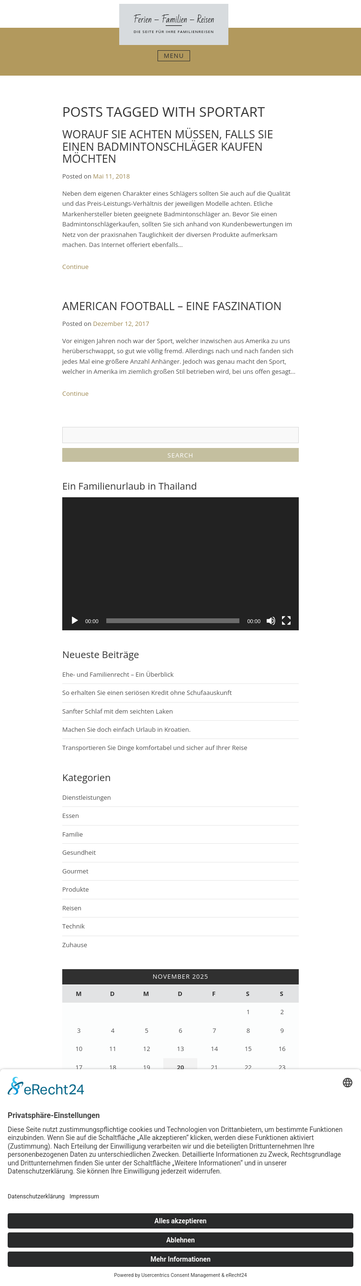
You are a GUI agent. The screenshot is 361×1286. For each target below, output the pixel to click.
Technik (73, 926)
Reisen (71, 908)
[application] (180, 563)
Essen (70, 815)
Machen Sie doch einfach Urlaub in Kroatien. (126, 729)
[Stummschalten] (271, 621)
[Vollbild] (286, 621)
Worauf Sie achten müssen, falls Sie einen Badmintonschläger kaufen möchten (167, 146)
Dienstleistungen (86, 797)
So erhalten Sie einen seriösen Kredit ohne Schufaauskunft (147, 692)
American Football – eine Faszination (172, 305)
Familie (72, 834)
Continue (75, 266)
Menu (174, 55)
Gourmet (75, 871)
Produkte (75, 889)
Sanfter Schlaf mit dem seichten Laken (117, 711)
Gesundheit (79, 852)
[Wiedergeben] (74, 621)
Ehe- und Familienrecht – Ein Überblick (118, 674)
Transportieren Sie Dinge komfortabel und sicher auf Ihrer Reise (155, 747)
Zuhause (74, 944)
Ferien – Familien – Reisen (174, 19)
